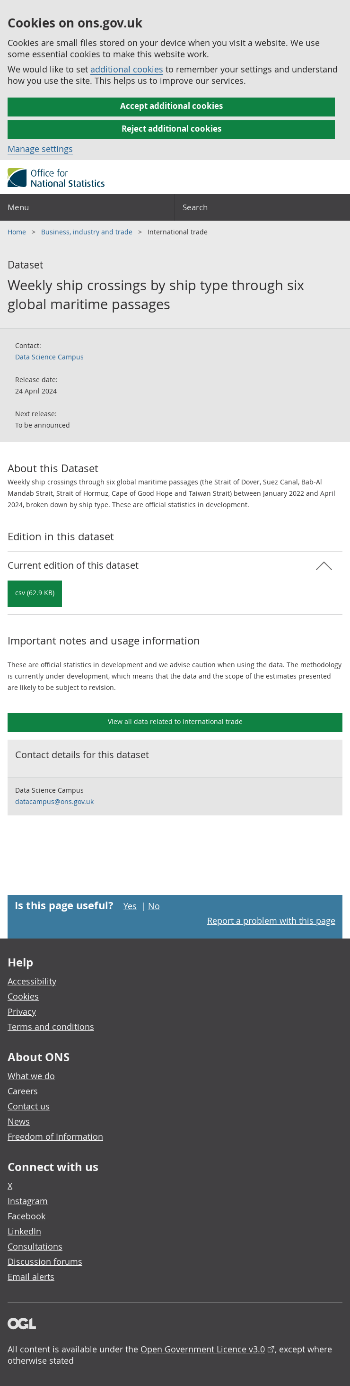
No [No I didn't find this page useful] (154, 906)
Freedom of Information (55, 1136)
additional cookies (126, 69)
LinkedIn (24, 1231)
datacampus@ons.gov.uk (54, 801)
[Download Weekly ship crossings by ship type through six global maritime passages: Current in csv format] (35, 594)
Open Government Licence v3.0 (202, 1349)
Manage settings (40, 148)
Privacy (22, 1011)
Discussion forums (45, 1261)
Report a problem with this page (271, 920)
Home (18, 231)
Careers (23, 1091)
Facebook (26, 1216)
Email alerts (31, 1276)
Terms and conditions (51, 1026)
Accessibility (32, 981)
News (19, 1121)
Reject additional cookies (171, 128)
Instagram (28, 1201)
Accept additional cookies (171, 105)
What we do (31, 1076)
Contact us (29, 1106)
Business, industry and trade (87, 231)
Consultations (35, 1246)
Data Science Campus (49, 356)
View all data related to (175, 721)
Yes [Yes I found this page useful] (130, 906)
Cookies (23, 996)
